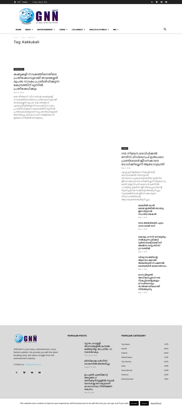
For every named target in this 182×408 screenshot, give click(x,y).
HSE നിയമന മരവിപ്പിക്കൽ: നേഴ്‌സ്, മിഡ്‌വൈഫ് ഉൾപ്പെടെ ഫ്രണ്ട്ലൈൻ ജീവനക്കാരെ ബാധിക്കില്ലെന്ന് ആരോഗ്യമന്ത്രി (143, 158)
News (29, 29)
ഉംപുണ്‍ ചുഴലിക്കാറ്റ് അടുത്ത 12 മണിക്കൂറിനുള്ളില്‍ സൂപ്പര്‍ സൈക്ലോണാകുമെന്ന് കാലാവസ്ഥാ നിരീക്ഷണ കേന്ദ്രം (99, 382)
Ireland (124, 148)
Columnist (78, 29)
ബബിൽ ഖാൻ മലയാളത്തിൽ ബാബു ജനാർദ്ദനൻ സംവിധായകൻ (151, 210)
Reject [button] (144, 403)
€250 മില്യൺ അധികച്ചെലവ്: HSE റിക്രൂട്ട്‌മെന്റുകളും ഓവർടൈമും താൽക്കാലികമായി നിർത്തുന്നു (149, 282)
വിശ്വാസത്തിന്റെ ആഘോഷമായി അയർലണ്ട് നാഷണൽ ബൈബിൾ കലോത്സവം (152, 261)
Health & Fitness (99, 29)
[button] (164, 29)
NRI (116, 29)
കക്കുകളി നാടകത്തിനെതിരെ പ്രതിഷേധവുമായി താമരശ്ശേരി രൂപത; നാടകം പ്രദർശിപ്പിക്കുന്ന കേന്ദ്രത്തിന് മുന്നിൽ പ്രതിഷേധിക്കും (36, 81)
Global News (18, 69)
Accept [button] (134, 403)
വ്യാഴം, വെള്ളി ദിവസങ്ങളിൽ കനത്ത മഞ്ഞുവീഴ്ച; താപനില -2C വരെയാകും (98, 348)
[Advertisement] (144, 64)
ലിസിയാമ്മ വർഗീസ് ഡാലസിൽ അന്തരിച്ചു (97, 362)
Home (18, 29)
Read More (156, 403)
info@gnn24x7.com (33, 364)
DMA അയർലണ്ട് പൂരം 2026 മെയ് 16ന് (151, 224)
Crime (63, 29)
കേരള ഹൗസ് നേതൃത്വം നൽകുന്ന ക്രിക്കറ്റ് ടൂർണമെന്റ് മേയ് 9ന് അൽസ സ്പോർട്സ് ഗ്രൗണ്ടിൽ (152, 242)
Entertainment (46, 29)
